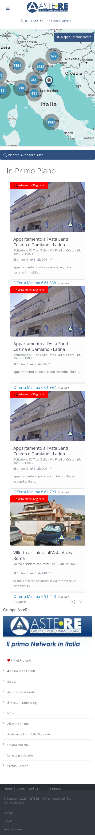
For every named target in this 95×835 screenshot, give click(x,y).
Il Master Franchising (22, 702)
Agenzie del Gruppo (31, 788)
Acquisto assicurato (21, 692)
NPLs (11, 713)
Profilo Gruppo (17, 766)
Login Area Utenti (21, 671)
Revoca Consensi (15, 829)
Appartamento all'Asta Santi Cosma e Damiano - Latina (40, 241)
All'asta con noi (18, 724)
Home (8, 788)
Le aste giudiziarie (20, 755)
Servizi (11, 681)
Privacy (8, 813)
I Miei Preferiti (19, 660)
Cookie (8, 821)
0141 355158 (34, 21)
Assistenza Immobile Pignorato (29, 734)
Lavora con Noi (18, 745)
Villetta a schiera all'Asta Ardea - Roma (44, 555)
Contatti (56, 788)
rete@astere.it (61, 21)
